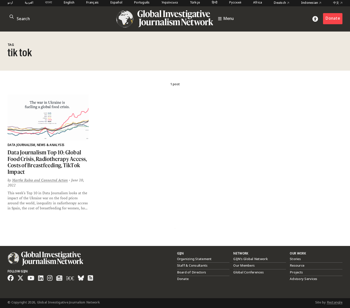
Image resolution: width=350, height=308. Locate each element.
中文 (337, 3)
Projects (296, 272)
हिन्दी (214, 3)
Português (142, 3)
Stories (295, 259)
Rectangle (334, 302)
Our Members (244, 265)
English (69, 3)
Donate (333, 18)
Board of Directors (191, 272)
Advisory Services (303, 279)
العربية (29, 3)
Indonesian (311, 3)
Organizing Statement (194, 259)
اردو (10, 3)
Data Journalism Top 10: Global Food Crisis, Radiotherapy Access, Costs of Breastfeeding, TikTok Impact (47, 162)
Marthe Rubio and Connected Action (40, 180)
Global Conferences (248, 272)
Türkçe (195, 3)
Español (116, 3)
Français (92, 3)
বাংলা (48, 3)
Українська (170, 3)
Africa (257, 3)
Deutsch (281, 3)
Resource (297, 265)
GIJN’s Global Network (250, 259)
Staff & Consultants (192, 265)
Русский (235, 3)
